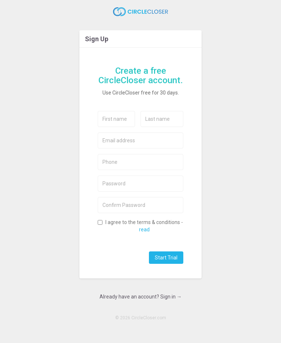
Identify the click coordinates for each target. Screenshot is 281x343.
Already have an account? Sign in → (141, 297)
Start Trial (166, 258)
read (144, 229)
